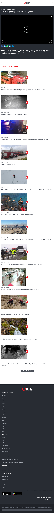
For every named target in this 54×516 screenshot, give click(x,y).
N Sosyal (3, 487)
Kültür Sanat (4, 423)
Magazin (4, 426)
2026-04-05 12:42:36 (5, 262)
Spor (3, 406)
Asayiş (3, 403)
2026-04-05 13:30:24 (5, 212)
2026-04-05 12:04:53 (5, 362)
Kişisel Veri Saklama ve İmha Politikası (10, 456)
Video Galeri (4, 468)
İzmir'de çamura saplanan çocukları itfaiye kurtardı (15, 314)
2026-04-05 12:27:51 (5, 312)
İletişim (3, 437)
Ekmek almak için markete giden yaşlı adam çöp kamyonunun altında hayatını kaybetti (24, 139)
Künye (3, 440)
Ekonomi (4, 412)
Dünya (3, 409)
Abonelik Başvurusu (6, 448)
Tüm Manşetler (5, 482)
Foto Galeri (4, 470)
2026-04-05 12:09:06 (5, 337)
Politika (3, 400)
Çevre (3, 420)
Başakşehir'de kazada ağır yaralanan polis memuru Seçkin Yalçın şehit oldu (21, 264)
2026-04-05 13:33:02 (5, 187)
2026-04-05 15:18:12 (5, 162)
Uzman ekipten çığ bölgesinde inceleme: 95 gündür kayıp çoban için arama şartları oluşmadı (26, 189)
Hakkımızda (4, 442)
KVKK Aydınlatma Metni (7, 454)
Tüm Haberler (5, 484)
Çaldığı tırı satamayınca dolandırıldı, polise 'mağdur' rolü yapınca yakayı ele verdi (23, 89)
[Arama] (52, 3)
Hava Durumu (5, 479)
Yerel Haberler (5, 476)
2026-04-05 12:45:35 (5, 237)
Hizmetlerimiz (5, 445)
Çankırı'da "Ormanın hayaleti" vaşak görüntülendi (14, 114)
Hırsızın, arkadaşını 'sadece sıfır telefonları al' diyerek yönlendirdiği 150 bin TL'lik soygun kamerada (25, 364)
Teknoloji (4, 417)
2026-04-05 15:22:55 (5, 137)
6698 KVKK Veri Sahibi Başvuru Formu (10, 459)
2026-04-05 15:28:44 (5, 87)
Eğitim (3, 428)
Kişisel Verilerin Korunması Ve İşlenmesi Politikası (12, 462)
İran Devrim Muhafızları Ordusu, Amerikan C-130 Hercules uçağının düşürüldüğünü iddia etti (26, 239)
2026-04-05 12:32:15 (5, 287)
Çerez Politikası (5, 451)
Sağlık (3, 414)
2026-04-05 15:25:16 (5, 112)
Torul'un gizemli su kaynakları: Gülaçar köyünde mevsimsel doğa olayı (20, 339)
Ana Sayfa (4, 395)
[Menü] (1, 3)
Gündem (3, 398)
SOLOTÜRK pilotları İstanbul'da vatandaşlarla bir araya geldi (17, 214)
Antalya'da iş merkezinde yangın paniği (11, 164)
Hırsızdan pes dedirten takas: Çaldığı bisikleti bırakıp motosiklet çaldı (20, 289)
